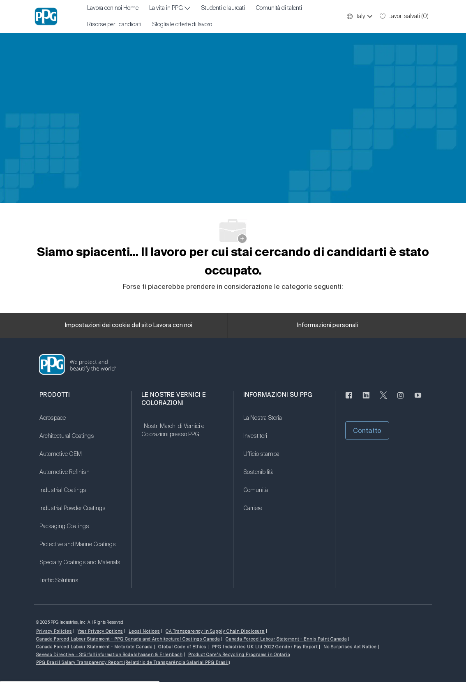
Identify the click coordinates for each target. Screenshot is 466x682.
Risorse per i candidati (114, 24)
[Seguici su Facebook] (349, 400)
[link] (80, 423)
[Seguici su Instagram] (400, 400)
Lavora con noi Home (112, 8)
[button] (359, 16)
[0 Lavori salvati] (404, 16)
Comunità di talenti (279, 8)
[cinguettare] (383, 400)
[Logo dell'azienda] (46, 16)
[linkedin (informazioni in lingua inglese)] (366, 400)
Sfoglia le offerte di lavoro (182, 24)
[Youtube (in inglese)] (418, 400)
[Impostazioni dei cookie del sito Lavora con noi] (129, 325)
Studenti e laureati (223, 8)
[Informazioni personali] (327, 325)
